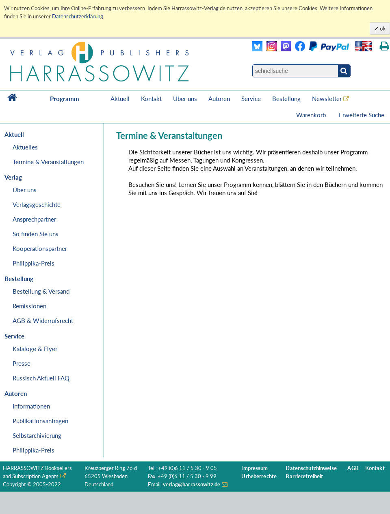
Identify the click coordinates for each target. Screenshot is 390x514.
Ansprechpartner (34, 219)
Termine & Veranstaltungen (48, 161)
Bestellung (286, 98)
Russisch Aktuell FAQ (41, 378)
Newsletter (327, 98)
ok (382, 28)
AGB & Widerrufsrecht (43, 320)
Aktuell (120, 98)
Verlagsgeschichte (37, 204)
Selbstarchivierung (37, 435)
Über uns (185, 98)
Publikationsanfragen (40, 420)
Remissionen (29, 306)
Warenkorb (311, 115)
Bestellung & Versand (41, 291)
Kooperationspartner (40, 248)
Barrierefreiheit (304, 476)
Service (251, 98)
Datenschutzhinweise (311, 468)
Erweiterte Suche (361, 115)
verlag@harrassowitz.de (191, 484)
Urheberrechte (259, 476)
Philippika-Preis (33, 263)
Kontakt (151, 98)
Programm (64, 98)
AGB (352, 468)
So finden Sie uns (35, 233)
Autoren (219, 98)
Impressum (254, 468)
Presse (21, 363)
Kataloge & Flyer (35, 348)
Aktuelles (25, 147)
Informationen (31, 406)
